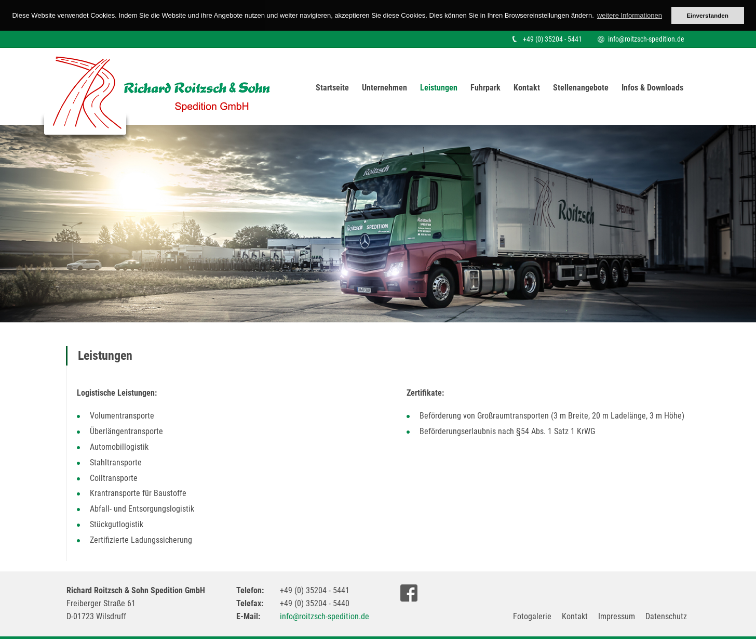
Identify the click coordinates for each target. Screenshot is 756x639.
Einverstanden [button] (707, 15)
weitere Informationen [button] (629, 15)
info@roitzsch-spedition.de (646, 39)
